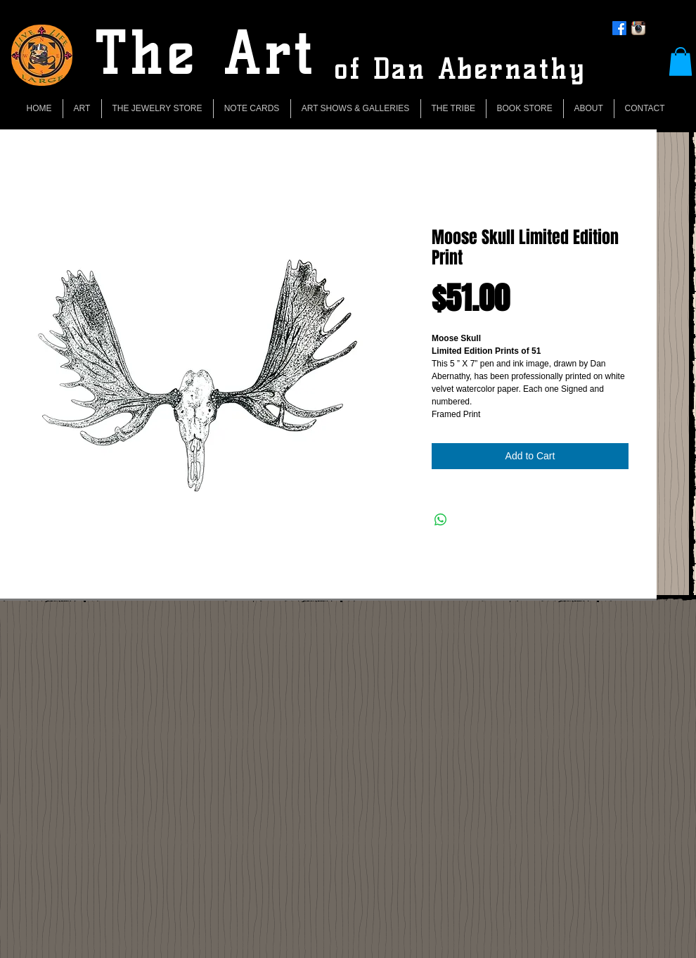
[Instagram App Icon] (638, 28)
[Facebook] (619, 28)
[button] (680, 61)
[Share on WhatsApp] (440, 519)
